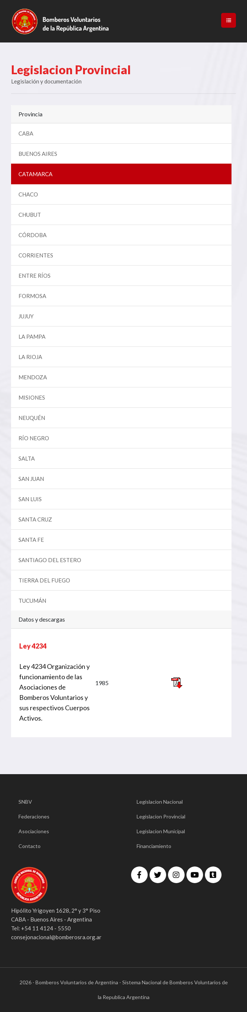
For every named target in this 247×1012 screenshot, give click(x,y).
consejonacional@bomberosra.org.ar (56, 937)
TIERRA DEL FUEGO (44, 580)
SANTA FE (31, 539)
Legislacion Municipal (161, 831)
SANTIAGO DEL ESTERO (49, 560)
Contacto (29, 846)
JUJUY (26, 316)
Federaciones (33, 816)
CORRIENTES (35, 255)
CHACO (28, 194)
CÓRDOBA (32, 235)
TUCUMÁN (32, 600)
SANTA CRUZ (35, 519)
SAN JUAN (31, 478)
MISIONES (31, 397)
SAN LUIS (30, 499)
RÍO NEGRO (33, 438)
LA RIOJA (30, 356)
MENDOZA (32, 377)
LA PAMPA (31, 336)
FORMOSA (32, 296)
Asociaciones (33, 831)
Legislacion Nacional (160, 802)
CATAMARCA (35, 174)
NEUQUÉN (31, 417)
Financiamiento (154, 846)
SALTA (26, 458)
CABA (25, 133)
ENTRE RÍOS (34, 275)
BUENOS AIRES (37, 153)
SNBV (25, 802)
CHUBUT (29, 214)
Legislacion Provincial (161, 816)
